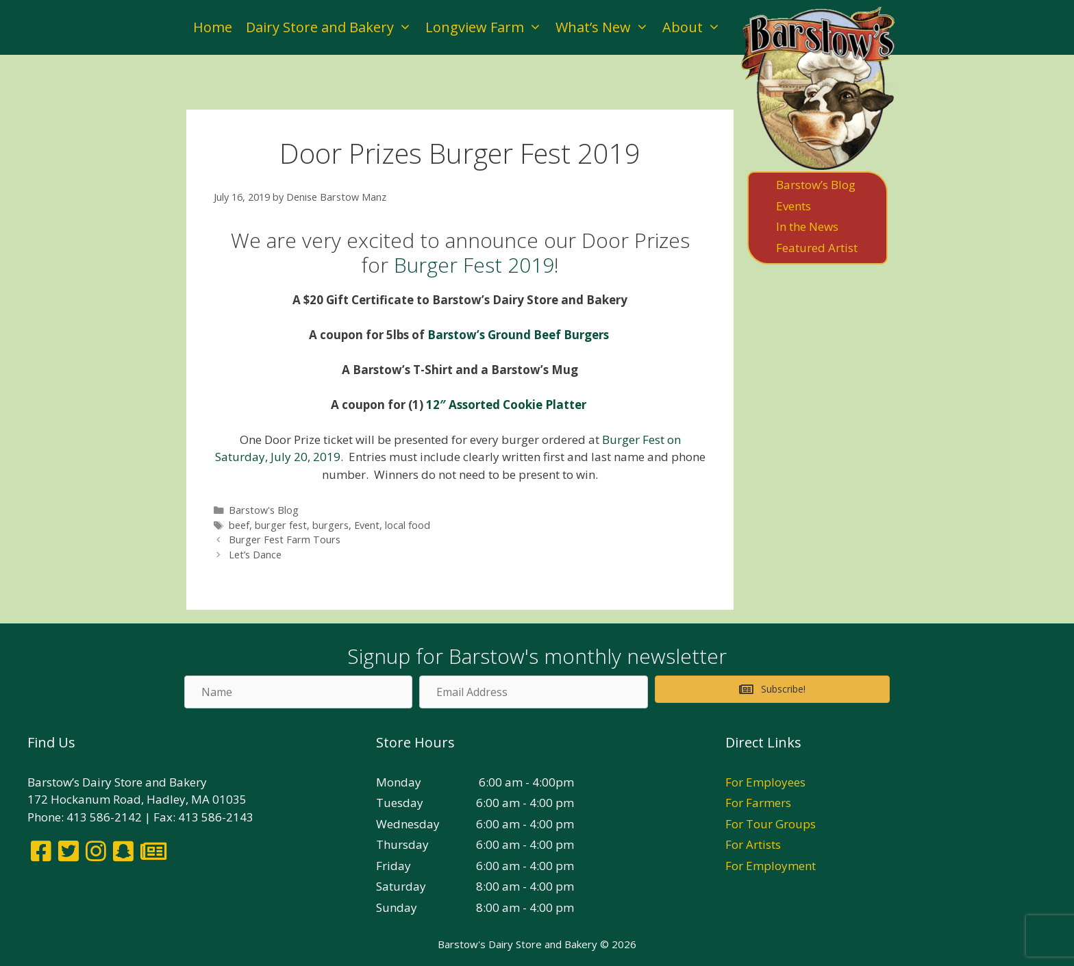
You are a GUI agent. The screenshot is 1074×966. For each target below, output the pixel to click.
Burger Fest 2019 (474, 265)
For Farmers (758, 802)
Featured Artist (817, 248)
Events (793, 206)
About (694, 27)
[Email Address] (533, 692)
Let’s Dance (255, 554)
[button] (772, 689)
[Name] (298, 692)
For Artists (753, 844)
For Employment (770, 866)
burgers (330, 525)
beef (239, 525)
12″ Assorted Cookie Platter (507, 404)
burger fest (281, 525)
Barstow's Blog (264, 510)
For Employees (765, 782)
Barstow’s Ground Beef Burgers (519, 335)
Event (366, 525)
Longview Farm (487, 27)
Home (212, 27)
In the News (807, 226)
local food (407, 525)
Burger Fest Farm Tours (284, 539)
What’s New (605, 27)
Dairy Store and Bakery (332, 27)
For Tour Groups (770, 824)
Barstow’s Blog (816, 185)
